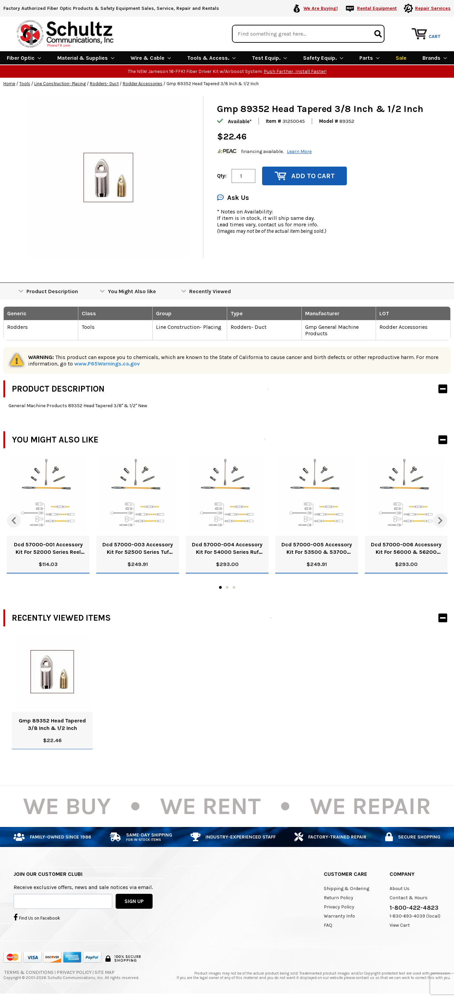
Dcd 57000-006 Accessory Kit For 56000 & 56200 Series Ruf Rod (406, 547)
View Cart (400, 924)
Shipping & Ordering (346, 887)
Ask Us (233, 197)
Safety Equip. (323, 57)
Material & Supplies (86, 57)
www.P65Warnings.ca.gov (107, 362)
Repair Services (433, 8)
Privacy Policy (339, 906)
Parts (369, 57)
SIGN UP (134, 900)
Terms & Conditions (29, 971)
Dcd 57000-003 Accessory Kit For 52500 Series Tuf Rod (137, 547)
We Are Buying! (320, 8)
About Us (400, 887)
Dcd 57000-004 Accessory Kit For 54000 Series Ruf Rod (227, 547)
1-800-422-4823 (414, 906)
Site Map (105, 971)
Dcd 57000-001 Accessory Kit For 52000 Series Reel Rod (48, 547)
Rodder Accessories (142, 82)
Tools (24, 82)
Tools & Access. (211, 57)
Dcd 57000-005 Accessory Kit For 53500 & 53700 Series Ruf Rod (316, 547)
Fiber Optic (24, 57)
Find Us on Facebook (37, 916)
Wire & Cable (151, 57)
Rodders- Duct (104, 82)
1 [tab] (220, 586)
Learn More (299, 150)
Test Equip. (269, 57)
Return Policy (338, 897)
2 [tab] (227, 586)
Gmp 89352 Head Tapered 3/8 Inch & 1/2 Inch (52, 723)
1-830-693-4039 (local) (415, 915)
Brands (434, 57)
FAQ (328, 924)
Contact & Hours (409, 897)
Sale (401, 57)
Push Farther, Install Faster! (295, 70)
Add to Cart (305, 175)
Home (9, 82)
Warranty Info (339, 915)
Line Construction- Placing (60, 82)
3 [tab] (234, 586)
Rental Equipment (377, 8)
